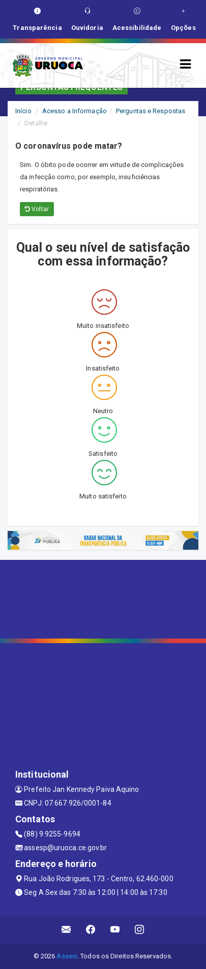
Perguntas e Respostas (150, 111)
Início (23, 111)
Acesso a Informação (74, 111)
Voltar (37, 209)
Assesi (66, 956)
